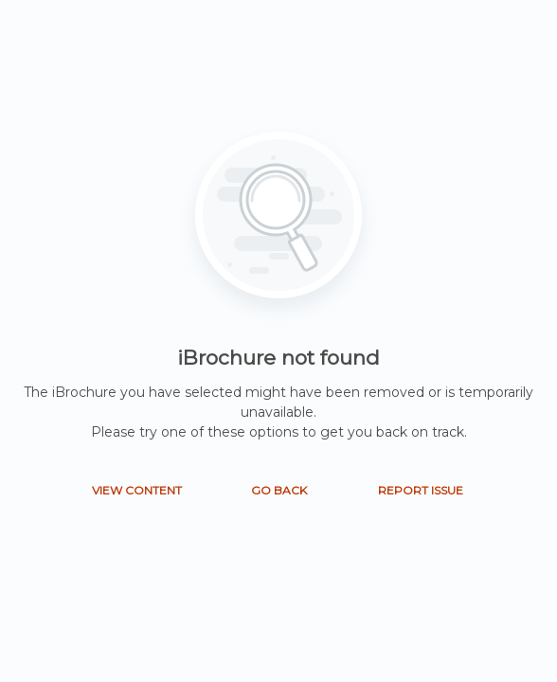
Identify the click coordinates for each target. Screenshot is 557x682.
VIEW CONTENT (137, 490)
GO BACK (279, 490)
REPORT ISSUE (420, 490)
